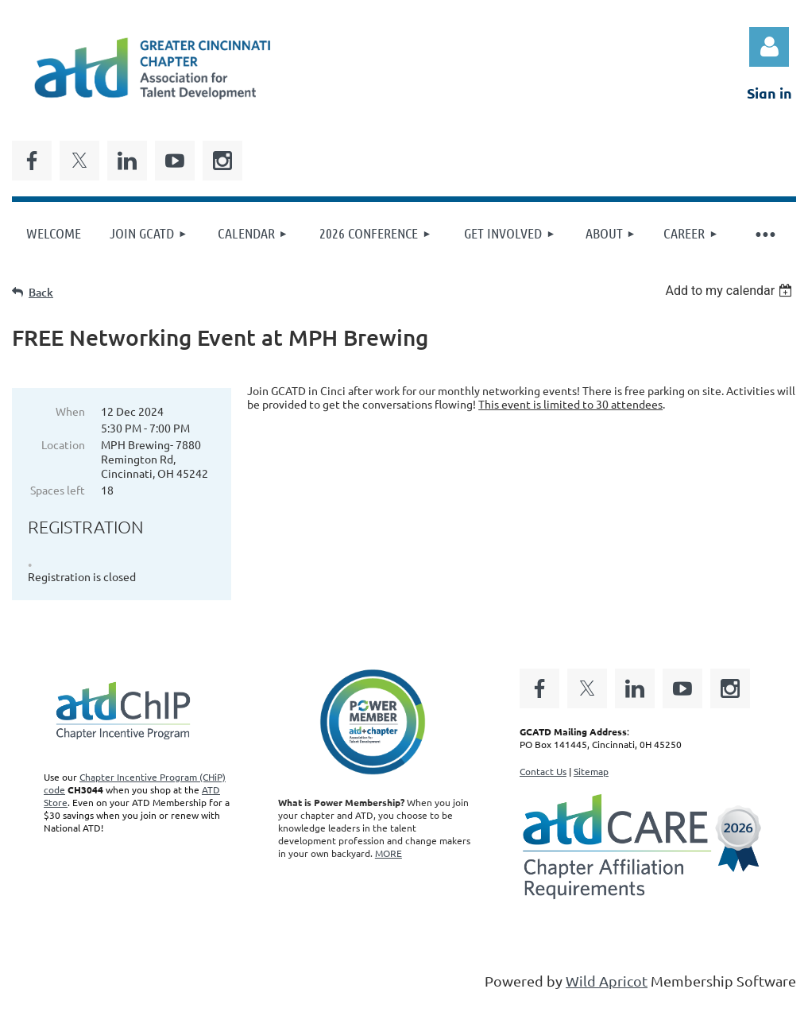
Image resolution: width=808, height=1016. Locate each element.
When (70, 411)
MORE (388, 853)
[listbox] (730, 291)
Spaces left (57, 490)
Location (63, 444)
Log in (769, 47)
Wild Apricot (607, 980)
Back (41, 292)
